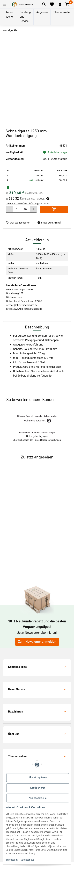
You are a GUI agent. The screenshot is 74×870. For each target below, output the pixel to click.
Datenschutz (27, 859)
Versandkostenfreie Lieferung (22, 203)
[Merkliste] (52, 4)
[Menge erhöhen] (33, 209)
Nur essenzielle (38, 798)
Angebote (42, 12)
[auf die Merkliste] (19, 223)
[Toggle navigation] (4, 4)
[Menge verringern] (9, 209)
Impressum (12, 859)
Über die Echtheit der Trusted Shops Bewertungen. (37, 440)
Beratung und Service (25, 17)
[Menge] (17, 209)
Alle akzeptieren (37, 777)
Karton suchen (9, 14)
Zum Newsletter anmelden (37, 642)
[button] (60, 4)
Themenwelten (62, 12)
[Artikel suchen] (44, 4)
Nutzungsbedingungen (37, 436)
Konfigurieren (37, 787)
